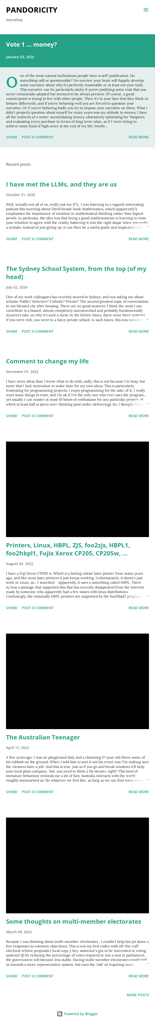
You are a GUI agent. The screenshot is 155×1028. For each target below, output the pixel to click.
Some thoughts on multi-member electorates (73, 921)
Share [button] (11, 137)
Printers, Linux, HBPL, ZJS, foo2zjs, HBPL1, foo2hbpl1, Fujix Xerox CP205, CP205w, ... (68, 549)
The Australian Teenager (43, 737)
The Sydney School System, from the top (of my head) (76, 272)
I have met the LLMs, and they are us (61, 184)
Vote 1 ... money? (31, 44)
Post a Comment (38, 137)
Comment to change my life (47, 361)
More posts (138, 994)
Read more (139, 137)
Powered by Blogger (77, 1013)
